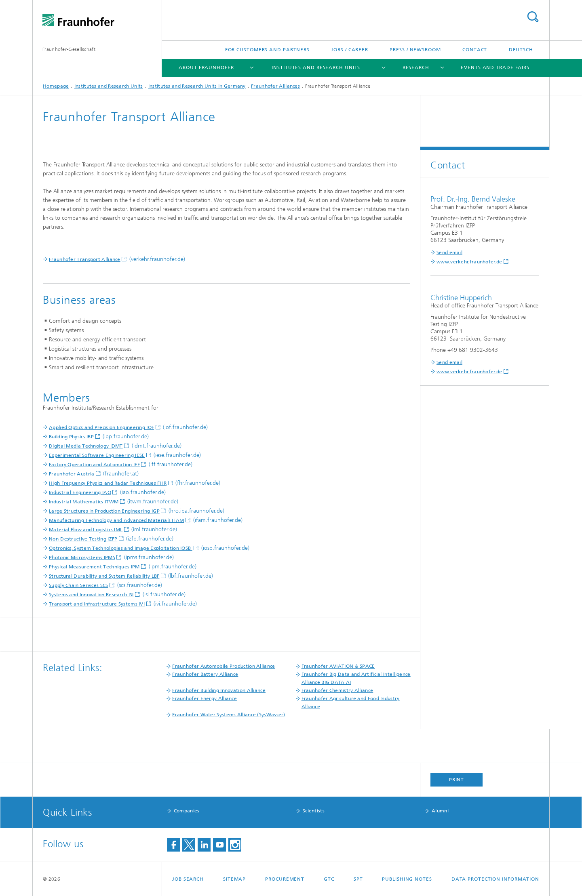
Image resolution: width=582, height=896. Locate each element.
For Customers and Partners (267, 50)
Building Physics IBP (71, 437)
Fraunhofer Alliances (275, 86)
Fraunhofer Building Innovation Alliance (219, 690)
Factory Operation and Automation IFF (94, 464)
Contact (474, 50)
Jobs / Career (349, 50)
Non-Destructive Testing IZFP (83, 539)
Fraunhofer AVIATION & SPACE (338, 666)
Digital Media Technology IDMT (86, 446)
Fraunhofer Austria (71, 474)
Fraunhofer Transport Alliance (84, 259)
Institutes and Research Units (316, 67)
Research (416, 67)
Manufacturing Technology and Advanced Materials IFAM (116, 520)
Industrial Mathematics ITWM (83, 502)
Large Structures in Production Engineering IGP (104, 511)
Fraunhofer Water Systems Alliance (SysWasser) (228, 714)
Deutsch (521, 50)
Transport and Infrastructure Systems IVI (97, 604)
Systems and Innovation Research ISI (91, 594)
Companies (187, 811)
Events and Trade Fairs (495, 67)
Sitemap (234, 879)
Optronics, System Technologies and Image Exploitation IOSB (120, 548)
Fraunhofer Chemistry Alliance (337, 690)
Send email (449, 252)
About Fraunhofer (206, 67)
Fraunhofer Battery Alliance (205, 674)
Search (532, 16)
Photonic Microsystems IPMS (82, 557)
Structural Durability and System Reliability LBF (104, 576)
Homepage (56, 86)
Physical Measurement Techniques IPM (94, 567)
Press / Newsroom (415, 50)
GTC (329, 879)
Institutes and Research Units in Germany (197, 86)
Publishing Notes (407, 879)
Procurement (284, 879)
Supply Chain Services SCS (78, 585)
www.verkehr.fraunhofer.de (469, 262)
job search (188, 879)
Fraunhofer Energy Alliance (204, 698)
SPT (358, 879)
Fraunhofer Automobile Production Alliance (223, 666)
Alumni (440, 811)
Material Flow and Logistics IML (85, 529)
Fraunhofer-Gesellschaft (68, 49)
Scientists (314, 811)
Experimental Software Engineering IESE (97, 455)
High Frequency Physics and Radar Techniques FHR (108, 483)
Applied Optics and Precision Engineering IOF (101, 427)
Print (456, 779)
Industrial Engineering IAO (80, 492)
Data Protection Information (495, 879)
